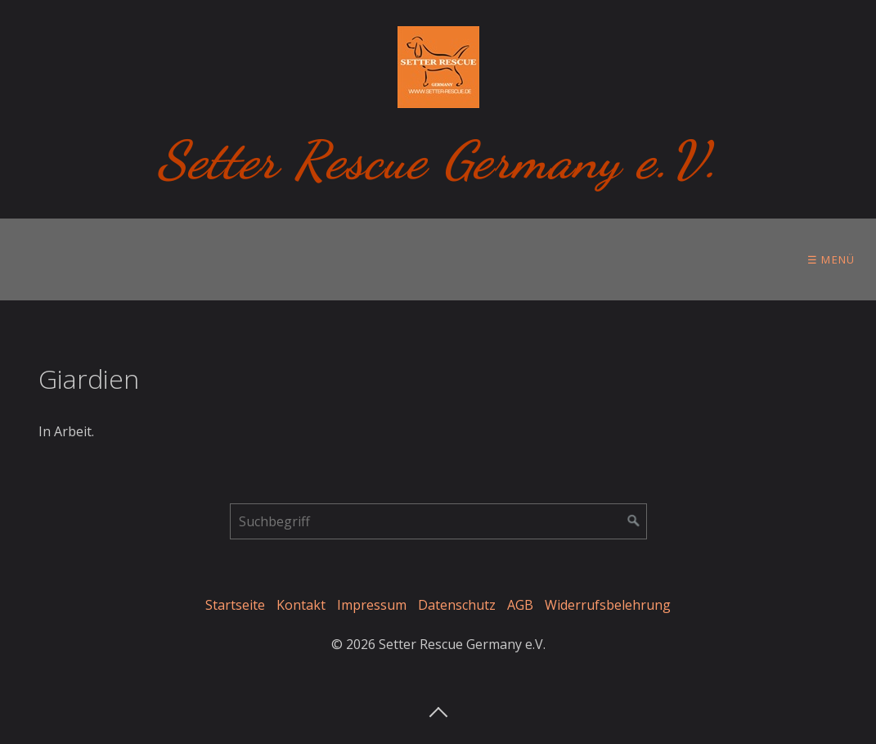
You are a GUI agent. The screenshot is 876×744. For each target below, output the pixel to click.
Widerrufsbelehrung (608, 605)
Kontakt (301, 605)
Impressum (372, 605)
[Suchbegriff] (438, 521)
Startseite (235, 605)
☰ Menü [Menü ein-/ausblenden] (831, 259)
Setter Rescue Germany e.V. (438, 160)
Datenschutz (457, 605)
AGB (520, 605)
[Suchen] (634, 521)
